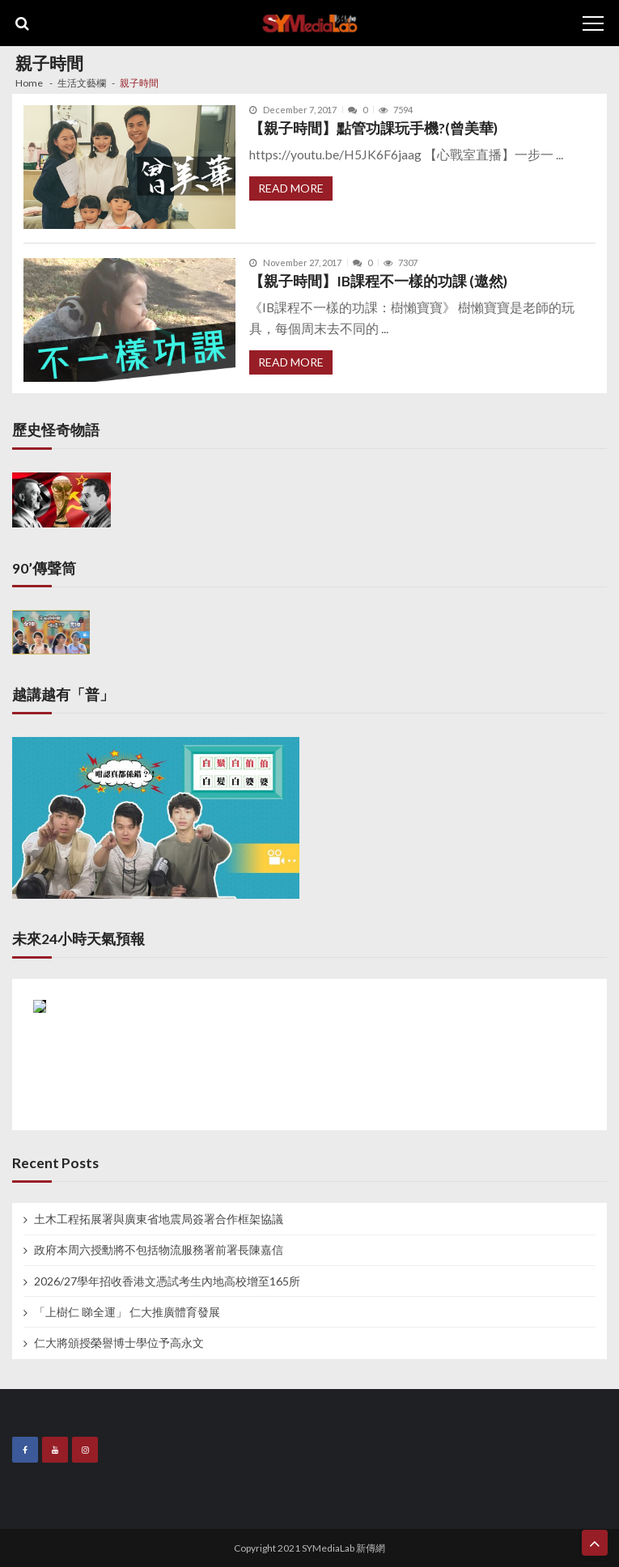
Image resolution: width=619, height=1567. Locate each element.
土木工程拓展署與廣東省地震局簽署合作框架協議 (158, 1219)
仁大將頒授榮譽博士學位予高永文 (119, 1343)
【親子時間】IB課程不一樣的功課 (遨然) (378, 281)
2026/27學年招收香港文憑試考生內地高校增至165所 (167, 1281)
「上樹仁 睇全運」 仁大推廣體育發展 (127, 1312)
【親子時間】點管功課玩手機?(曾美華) (373, 128)
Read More (291, 188)
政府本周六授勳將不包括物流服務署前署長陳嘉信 (158, 1250)
